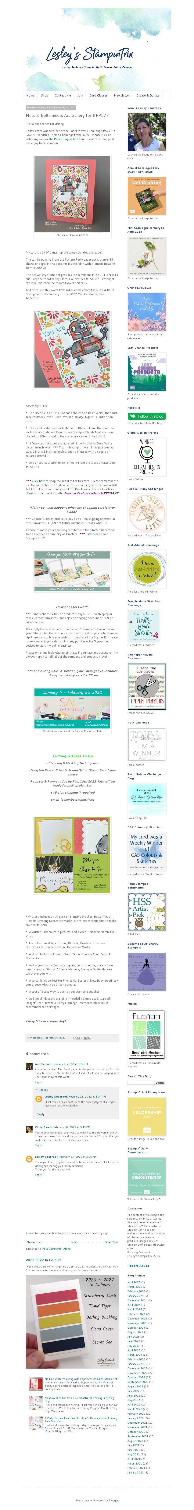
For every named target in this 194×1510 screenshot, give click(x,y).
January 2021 (135, 1472)
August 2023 (135, 1332)
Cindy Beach (43, 1127)
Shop (44, 95)
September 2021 (137, 1436)
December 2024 (137, 1300)
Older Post (111, 1242)
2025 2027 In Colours (43, 1260)
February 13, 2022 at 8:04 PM (87, 1096)
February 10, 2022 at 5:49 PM (71, 1127)
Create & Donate (148, 95)
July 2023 (133, 1336)
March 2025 (134, 1287)
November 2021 (137, 1427)
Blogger (113, 1500)
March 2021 (134, 1463)
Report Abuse (138, 1265)
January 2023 (135, 1364)
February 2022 (136, 1414)
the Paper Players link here (67, 139)
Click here (38, 481)
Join (80, 95)
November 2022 (137, 1373)
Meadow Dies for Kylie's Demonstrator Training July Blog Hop (79, 1399)
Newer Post (34, 1242)
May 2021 (133, 1454)
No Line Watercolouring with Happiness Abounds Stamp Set (81, 1379)
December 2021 (137, 1423)
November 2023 (137, 1323)
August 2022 (135, 1386)
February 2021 (136, 1468)
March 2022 (134, 1409)
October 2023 (136, 1328)
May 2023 (133, 1346)
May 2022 (133, 1400)
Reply (38, 1082)
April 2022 (133, 1404)
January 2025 (135, 1296)
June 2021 (133, 1450)
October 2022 (136, 1377)
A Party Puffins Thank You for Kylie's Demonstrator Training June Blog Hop (81, 1419)
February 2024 (136, 1314)
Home (30, 95)
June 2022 (133, 1396)
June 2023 (133, 1341)
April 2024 (133, 1305)
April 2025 (133, 1282)
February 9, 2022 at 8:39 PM (70, 1064)
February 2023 (136, 1359)
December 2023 (137, 1318)
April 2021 (133, 1459)
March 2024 (134, 1309)
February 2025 (136, 1291)
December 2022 (137, 1368)
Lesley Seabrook (56, 1096)
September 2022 (137, 1382)
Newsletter (122, 95)
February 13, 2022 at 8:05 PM (77, 1157)
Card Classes (98, 95)
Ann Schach (43, 1064)
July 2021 (133, 1445)
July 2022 (133, 1391)
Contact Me (63, 95)
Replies (43, 1090)
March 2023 (134, 1355)
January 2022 (135, 1418)
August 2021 (135, 1441)
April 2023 (133, 1350)
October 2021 (136, 1432)
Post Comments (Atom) (56, 1249)
